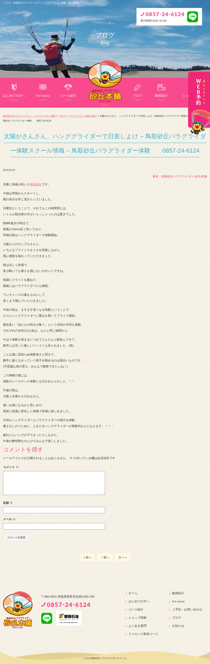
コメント (11, 467)
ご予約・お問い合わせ (187, 609)
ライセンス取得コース (143, 634)
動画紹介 (161, 97)
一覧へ (105, 557)
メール (9, 519)
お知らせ (178, 625)
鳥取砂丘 (36, 184)
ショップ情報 (137, 617)
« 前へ (87, 557)
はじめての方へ (14, 97)
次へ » (122, 557)
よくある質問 (137, 625)
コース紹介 (68, 97)
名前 (8, 502)
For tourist (42, 97)
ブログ (137, 97)
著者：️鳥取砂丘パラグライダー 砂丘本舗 (179, 176)
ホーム (133, 593)
